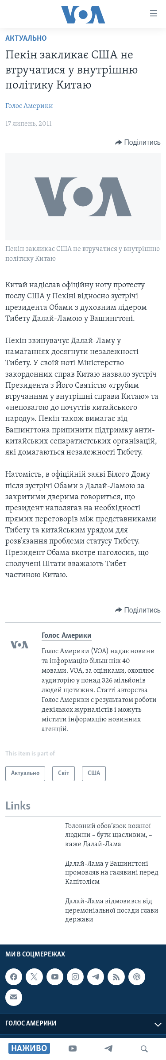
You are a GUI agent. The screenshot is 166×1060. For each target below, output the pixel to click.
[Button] (138, 142)
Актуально (26, 39)
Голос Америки (29, 106)
